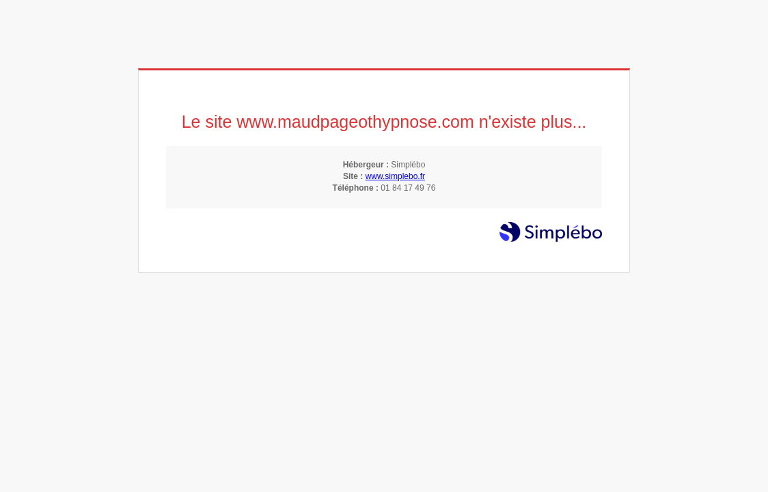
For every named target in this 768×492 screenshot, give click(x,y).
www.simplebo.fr (395, 176)
